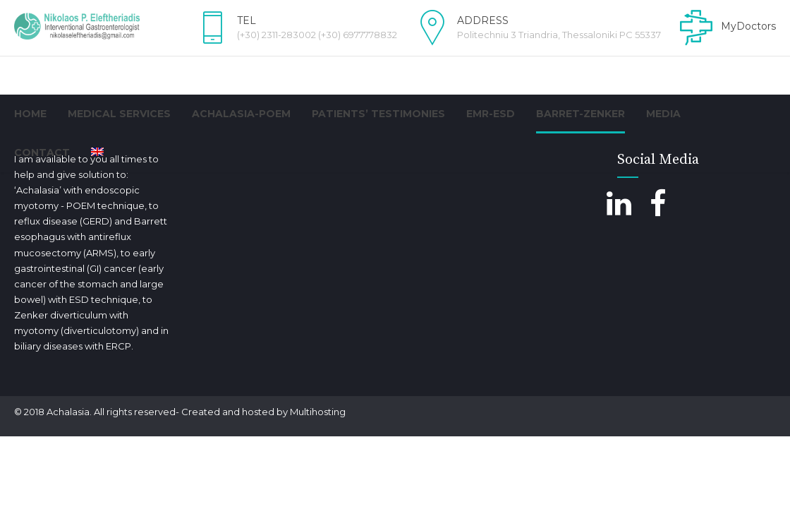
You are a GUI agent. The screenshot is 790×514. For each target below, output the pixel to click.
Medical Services (119, 113)
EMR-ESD (490, 113)
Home (30, 113)
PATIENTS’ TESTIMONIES (378, 113)
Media (663, 113)
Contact (42, 152)
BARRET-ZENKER (580, 113)
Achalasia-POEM (241, 113)
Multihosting (318, 489)
